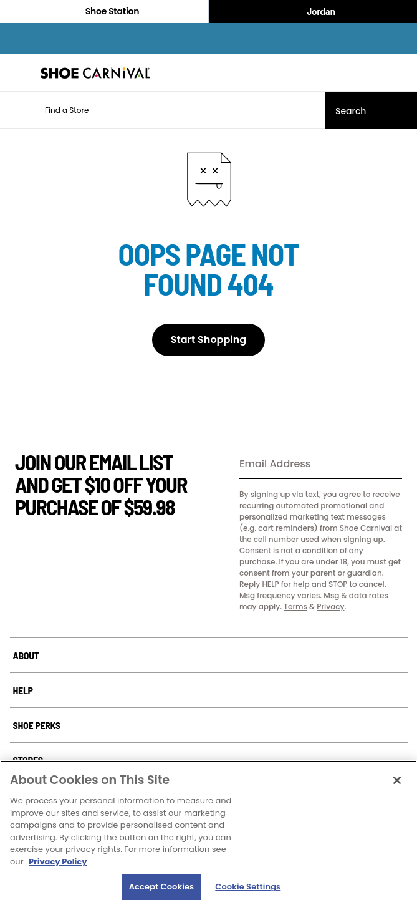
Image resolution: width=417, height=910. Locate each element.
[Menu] (18, 73)
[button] (48, 110)
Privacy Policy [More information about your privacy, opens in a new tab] (58, 862)
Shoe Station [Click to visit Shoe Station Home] (104, 11)
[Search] (371, 110)
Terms (295, 606)
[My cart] (401, 73)
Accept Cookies (161, 887)
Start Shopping (208, 339)
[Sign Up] (388, 464)
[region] (208, 835)
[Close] (397, 780)
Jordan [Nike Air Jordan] (312, 12)
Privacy (330, 606)
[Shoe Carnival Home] (95, 73)
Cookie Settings (247, 887)
